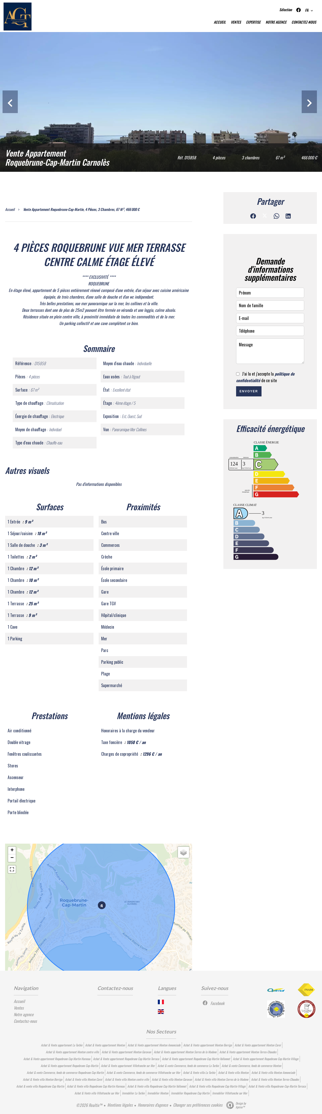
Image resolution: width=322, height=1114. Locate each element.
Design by (235, 1105)
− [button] (12, 858)
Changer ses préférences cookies (197, 1105)
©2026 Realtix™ (89, 1105)
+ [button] (12, 850)
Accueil (9, 209)
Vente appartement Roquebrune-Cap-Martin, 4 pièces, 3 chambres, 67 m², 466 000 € (81, 209)
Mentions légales (120, 1105)
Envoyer (249, 391)
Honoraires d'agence (153, 1105)
